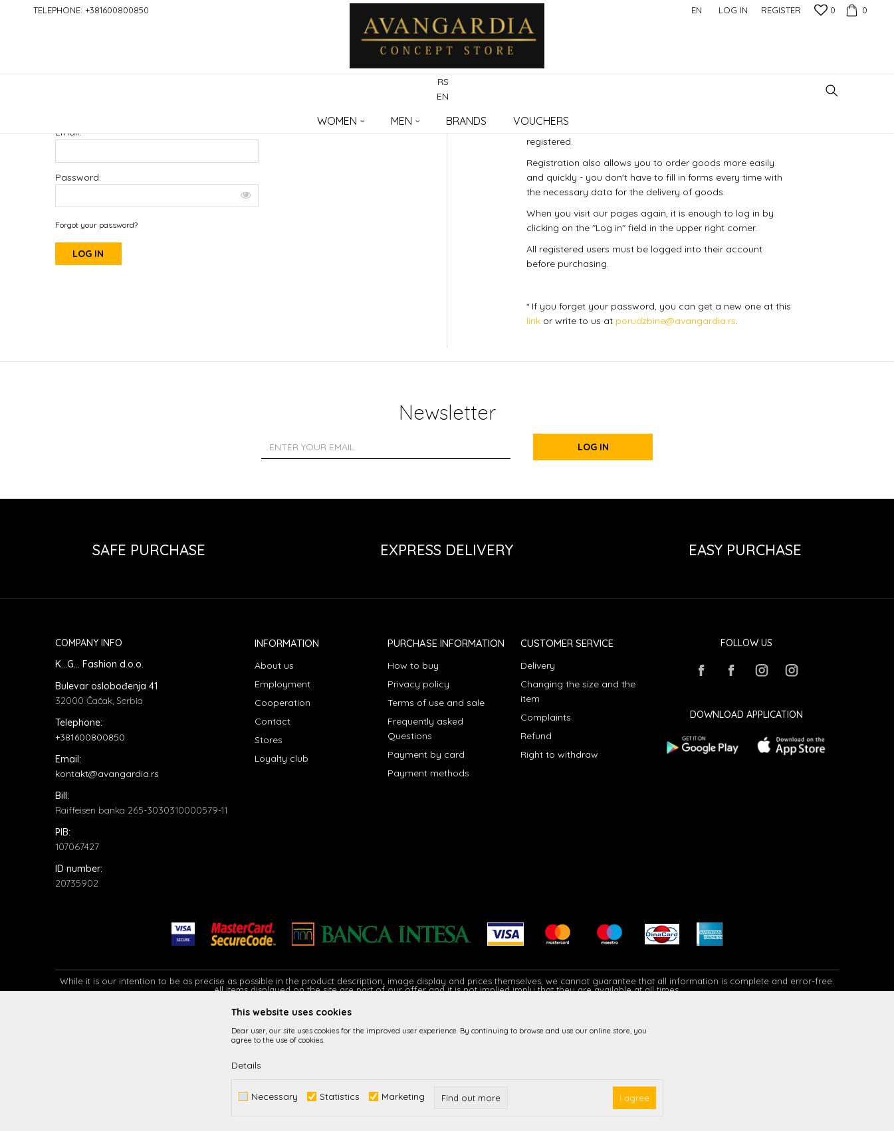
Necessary (274, 1097)
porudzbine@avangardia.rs (675, 429)
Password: (157, 286)
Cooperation (282, 811)
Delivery (537, 774)
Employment (282, 792)
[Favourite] (825, 11)
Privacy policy (418, 792)
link (534, 429)
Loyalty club (281, 867)
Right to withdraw (559, 863)
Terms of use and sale (436, 811)
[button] (831, 90)
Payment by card (426, 863)
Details (246, 1065)
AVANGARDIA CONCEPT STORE (111, 117)
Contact (272, 829)
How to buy (413, 774)
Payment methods (428, 881)
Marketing (403, 1097)
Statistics (340, 1097)
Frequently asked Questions (425, 837)
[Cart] (854, 10)
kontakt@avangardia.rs (107, 882)
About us (274, 774)
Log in (593, 555)
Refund (536, 844)
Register (781, 10)
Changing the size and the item (577, 799)
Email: (68, 241)
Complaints (545, 825)
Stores (268, 848)
